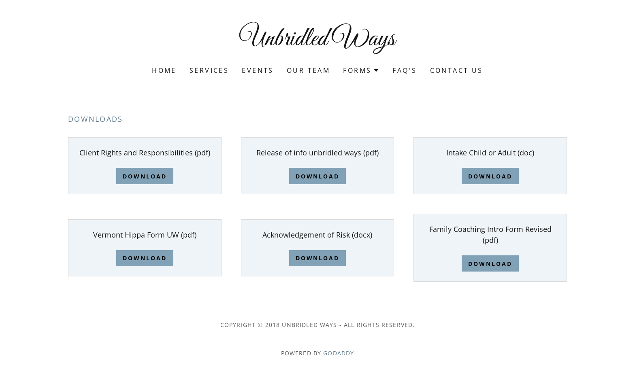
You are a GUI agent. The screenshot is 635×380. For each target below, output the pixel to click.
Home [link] (164, 70)
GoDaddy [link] (338, 353)
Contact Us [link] (456, 70)
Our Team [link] (308, 70)
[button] (361, 70)
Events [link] (258, 70)
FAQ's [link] (404, 70)
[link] (318, 42)
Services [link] (209, 70)
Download (145, 176)
